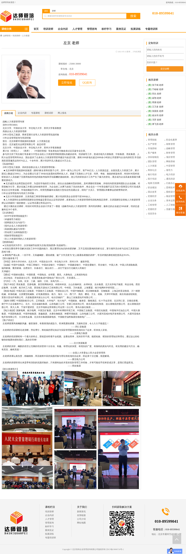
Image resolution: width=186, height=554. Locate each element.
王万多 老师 (155, 107)
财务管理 (170, 153)
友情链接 (81, 515)
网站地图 (81, 523)
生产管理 (152, 144)
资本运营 (170, 200)
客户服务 (152, 153)
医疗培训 (152, 179)
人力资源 (25, 36)
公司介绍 (81, 519)
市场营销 (152, 148)
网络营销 (170, 161)
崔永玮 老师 (155, 115)
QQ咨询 (87, 82)
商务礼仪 (152, 170)
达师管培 (7, 36)
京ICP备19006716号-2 (115, 549)
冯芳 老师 (154, 120)
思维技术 (170, 187)
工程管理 (152, 205)
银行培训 (152, 174)
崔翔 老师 (154, 98)
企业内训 (49, 515)
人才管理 (49, 519)
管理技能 (152, 140)
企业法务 (152, 200)
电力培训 (170, 174)
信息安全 (152, 213)
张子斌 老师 (155, 85)
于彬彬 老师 (155, 89)
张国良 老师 (155, 111)
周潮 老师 (154, 102)
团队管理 (152, 161)
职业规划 (152, 187)
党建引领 (170, 209)
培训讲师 (16, 36)
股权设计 (170, 192)
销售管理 (170, 144)
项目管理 (170, 157)
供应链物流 (153, 157)
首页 (36, 29)
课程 (46, 11)
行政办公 (170, 183)
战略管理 (170, 148)
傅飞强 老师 (155, 124)
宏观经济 (152, 196)
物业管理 (170, 196)
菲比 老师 (154, 94)
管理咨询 (49, 523)
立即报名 (66, 82)
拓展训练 (49, 534)
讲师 (54, 11)
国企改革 (152, 192)
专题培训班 (50, 537)
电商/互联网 (153, 183)
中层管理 (170, 166)
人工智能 (170, 205)
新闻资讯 (81, 511)
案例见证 (49, 530)
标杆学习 (49, 526)
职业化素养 (171, 140)
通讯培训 (170, 179)
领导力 (169, 170)
